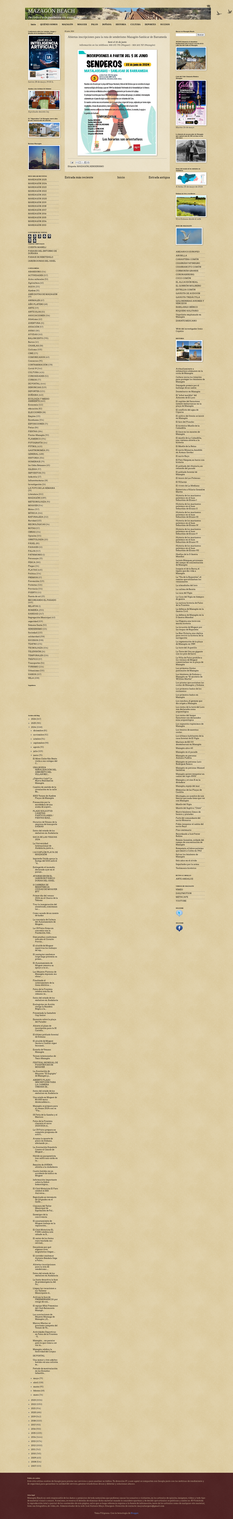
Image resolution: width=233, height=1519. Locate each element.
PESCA (31, 562)
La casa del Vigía (184, 593)
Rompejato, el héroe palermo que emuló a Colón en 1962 (190, 849)
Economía (33, 405)
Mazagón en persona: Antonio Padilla (186, 757)
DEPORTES (150, 24)
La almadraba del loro (186, 585)
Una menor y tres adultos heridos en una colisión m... (45, 1362)
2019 (33, 1416)
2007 (34, 1466)
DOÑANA (106, 24)
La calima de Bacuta (185, 589)
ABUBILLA (181, 256)
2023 (33, 1400)
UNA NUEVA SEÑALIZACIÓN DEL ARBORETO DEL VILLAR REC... (44, 770)
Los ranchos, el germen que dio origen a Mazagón (189, 702)
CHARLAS (33, 346)
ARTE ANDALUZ (184, 879)
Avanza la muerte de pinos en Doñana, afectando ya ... (43, 1140)
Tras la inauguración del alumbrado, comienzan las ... (45, 906)
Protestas (32, 585)
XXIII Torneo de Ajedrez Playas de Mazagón (44, 797)
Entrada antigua (159, 177)
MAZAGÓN (67, 24)
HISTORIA (121, 24)
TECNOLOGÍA (35, 648)
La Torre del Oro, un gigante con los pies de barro (189, 652)
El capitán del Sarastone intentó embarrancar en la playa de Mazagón (188, 403)
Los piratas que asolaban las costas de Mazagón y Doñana (190, 684)
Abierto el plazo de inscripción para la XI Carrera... (45, 1028)
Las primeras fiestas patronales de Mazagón (187, 669)
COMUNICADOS (36, 357)
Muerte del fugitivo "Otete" (188, 808)
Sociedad (32, 633)
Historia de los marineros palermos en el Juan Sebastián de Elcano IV (188, 523)
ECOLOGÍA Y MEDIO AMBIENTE (38, 400)
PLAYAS (32, 570)
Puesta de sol (34, 596)
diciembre (38, 730)
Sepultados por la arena (187, 864)
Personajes (33, 558)
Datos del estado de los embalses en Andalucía (45, 832)
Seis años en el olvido (186, 860)
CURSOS (32, 380)
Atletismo (33, 319)
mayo (36, 1378)
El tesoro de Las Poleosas (188, 478)
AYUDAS (33, 334)
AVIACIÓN (33, 327)
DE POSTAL (34, 384)
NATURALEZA (35, 517)
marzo (36, 1387)
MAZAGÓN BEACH (51, 11)
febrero (37, 1391)
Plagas (31, 566)
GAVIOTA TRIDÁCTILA (188, 297)
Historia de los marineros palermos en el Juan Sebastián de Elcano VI (188, 539)
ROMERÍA (33, 610)
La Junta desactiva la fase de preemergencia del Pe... (45, 1282)
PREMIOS (33, 577)
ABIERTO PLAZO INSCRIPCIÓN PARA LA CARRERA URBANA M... (44, 1083)
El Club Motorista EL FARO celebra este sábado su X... (43, 1232)
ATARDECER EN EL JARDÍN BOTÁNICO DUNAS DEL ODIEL (44, 878)
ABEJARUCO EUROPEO (188, 252)
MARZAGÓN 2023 (37, 187)
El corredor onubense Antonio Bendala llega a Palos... (45, 1258)
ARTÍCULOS (34, 312)
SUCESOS (165, 24)
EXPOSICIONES (36, 424)
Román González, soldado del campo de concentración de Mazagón (190, 842)
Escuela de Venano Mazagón (42, 1051)
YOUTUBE (181, 901)
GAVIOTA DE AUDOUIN (188, 293)
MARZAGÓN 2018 (37, 206)
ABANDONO (34, 272)
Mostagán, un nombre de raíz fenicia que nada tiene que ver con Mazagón (190, 798)
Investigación (35, 484)
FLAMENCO (34, 439)
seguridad (33, 621)
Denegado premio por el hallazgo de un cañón (187, 386)
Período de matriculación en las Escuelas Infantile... (45, 1370)
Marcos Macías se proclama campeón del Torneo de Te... (45, 1325)
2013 (33, 1441)
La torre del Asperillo (186, 648)
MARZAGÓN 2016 (37, 214)
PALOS (94, 24)
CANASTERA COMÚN (187, 259)
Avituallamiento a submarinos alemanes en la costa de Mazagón (189, 371)
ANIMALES (34, 300)
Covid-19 (32, 368)
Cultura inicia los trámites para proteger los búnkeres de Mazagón (190, 379)
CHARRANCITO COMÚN (188, 267)
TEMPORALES (35, 655)
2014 (33, 1437)
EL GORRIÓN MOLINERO (188, 286)
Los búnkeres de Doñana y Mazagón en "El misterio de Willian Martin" (189, 676)
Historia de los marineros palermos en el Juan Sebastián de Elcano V (188, 531)
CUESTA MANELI (37, 247)
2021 (33, 1408)
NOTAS (32, 528)
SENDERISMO (97, 166)
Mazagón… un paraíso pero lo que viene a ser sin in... (45, 1342)
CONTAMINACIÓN (38, 365)
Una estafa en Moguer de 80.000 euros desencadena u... (45, 1099)
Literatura (33, 494)
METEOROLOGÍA (37, 502)
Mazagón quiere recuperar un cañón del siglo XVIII (190, 775)
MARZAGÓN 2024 (37, 183)
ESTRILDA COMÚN (186, 290)
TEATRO (32, 644)
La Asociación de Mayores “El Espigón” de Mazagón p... (45, 1073)
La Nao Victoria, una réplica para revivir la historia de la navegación (189, 635)
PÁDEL (31, 543)
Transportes (34, 663)
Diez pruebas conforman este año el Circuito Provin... (45, 939)
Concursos (33, 361)
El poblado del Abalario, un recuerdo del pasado (189, 467)
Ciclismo (32, 350)
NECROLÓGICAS (36, 524)
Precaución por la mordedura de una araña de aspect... (43, 804)
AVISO (31, 331)
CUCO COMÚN (183, 278)
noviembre (38, 735)
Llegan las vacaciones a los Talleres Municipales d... (44, 1290)
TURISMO (33, 667)
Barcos (31, 342)
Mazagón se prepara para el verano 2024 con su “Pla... (45, 1108)
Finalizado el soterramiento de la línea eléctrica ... (43, 982)
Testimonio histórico (186, 868)
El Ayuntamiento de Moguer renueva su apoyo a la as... (43, 965)
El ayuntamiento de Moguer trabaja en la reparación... (44, 1223)
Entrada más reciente (79, 177)
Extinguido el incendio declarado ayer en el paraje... (44, 869)
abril (36, 1382)
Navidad (32, 521)
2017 (33, 1425)
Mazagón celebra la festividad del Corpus (44, 1350)
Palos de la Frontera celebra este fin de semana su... (43, 991)
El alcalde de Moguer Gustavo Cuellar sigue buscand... (45, 1043)
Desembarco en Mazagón (188, 391)
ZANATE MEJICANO (186, 321)
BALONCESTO (35, 338)
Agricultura (34, 283)
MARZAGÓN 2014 (37, 221)
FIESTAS (32, 431)
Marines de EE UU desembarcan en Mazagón (188, 743)
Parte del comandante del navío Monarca (188, 819)
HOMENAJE (34, 462)
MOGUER (82, 24)
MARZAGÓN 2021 (37, 195)
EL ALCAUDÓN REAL (187, 282)
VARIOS (32, 674)
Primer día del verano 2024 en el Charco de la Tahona (45, 898)
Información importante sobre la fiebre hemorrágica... (45, 1182)
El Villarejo (181, 482)
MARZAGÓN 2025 (37, 179)
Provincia (33, 589)
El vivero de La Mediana (187, 486)
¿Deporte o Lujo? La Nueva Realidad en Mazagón (43, 780)
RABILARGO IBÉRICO (187, 307)
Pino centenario (183, 830)
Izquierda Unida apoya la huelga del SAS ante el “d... (45, 861)
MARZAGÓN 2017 (37, 210)
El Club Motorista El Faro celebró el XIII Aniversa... (45, 1190)
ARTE (31, 308)
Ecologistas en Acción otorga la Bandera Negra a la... (44, 1006)
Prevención (33, 581)
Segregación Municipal (39, 617)
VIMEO (179, 889)
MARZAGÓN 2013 (37, 225)
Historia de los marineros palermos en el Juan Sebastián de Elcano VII (188, 548)
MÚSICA (32, 513)
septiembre (39, 743)
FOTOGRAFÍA (35, 443)
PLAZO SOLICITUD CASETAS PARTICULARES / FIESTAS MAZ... (43, 814)
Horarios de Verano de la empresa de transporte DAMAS (45, 824)
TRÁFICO (33, 659)
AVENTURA (34, 323)
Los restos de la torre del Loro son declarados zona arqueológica (190, 709)
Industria (32, 477)
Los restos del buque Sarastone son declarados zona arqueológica (188, 717)
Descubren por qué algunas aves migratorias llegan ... (44, 1249)
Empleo (32, 416)
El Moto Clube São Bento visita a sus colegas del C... (45, 761)
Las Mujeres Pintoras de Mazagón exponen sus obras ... (45, 974)
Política (32, 574)
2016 (33, 1429)
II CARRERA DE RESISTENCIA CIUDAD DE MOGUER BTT (45, 888)
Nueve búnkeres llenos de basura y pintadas (188, 813)
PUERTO (32, 592)
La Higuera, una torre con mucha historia (188, 622)
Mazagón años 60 (184, 748)
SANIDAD (33, 614)
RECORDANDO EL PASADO (42, 600)
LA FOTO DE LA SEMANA (41, 488)
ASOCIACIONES (36, 315)
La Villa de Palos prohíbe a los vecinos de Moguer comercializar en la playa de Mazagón (189, 661)
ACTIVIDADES (35, 275)
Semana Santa (35, 625)
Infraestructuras (36, 480)
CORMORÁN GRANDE (187, 271)
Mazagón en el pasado (186, 752)
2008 (34, 1462)
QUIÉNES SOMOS (49, 24)
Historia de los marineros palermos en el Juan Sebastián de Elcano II (188, 506)
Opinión (32, 536)
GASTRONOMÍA (36, 450)
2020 (34, 1412)
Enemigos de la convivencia (40, 1215)
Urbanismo (33, 671)
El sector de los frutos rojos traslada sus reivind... (43, 1240)
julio (35, 751)
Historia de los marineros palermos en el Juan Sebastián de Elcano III (188, 514)
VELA (31, 678)
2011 (33, 1449)
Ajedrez (32, 290)
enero (36, 1395)
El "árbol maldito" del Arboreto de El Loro (186, 396)
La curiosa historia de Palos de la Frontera (189, 604)
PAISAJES (33, 547)
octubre (37, 739)
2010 (33, 1454)
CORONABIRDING (185, 274)
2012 (33, 1445)
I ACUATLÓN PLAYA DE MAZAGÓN (45, 853)
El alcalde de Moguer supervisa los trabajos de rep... (45, 948)
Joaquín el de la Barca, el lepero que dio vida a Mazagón (187, 571)
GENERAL (33, 454)
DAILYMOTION (184, 893)
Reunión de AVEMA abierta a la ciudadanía (45, 1166)
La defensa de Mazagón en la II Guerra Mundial (190, 616)
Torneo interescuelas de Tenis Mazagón (44, 1057)
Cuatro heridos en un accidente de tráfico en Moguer (45, 1173)
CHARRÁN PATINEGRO (188, 263)
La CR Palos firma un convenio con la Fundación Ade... (43, 930)
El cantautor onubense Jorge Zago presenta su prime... (45, 956)
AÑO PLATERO (36, 304)
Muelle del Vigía (184, 804)
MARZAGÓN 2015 (37, 217)
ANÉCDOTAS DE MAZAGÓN (42, 294)
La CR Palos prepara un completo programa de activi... (45, 1132)
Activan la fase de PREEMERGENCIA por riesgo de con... (45, 1299)
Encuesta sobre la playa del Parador (44, 1020)
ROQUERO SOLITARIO (187, 311)
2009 (34, 1458)
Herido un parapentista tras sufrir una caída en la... (45, 1158)
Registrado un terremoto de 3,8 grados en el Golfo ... (44, 1199)
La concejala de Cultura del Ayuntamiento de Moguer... (44, 922)
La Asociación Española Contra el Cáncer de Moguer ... (45, 1149)
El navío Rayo (182, 456)
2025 (33, 723)
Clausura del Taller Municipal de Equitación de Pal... (43, 1208)
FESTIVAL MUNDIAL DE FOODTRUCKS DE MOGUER (45, 1064)
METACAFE (182, 897)
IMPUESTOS (34, 473)
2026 (33, 719)
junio (36, 755)
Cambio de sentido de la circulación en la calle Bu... (45, 789)
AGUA (31, 287)
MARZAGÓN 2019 (37, 202)
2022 (33, 1404)
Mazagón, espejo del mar (188, 786)
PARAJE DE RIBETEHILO (40, 257)
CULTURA (135, 24)
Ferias (31, 427)
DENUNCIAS (34, 387)
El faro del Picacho (185, 422)
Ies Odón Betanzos (37, 465)
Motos (31, 509)
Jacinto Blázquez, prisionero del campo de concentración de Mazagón (189, 562)
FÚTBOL (32, 446)
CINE (30, 353)
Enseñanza (33, 420)
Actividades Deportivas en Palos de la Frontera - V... (45, 1334)
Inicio (33, 24)
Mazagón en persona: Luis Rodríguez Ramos (188, 763)
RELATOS (33, 606)
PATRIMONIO (35, 555)
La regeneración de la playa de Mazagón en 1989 (189, 643)
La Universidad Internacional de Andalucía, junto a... (43, 845)
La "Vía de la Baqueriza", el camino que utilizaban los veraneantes (188, 579)
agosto (36, 747)
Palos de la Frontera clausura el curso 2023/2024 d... (42, 1123)
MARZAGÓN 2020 (37, 199)
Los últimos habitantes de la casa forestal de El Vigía (190, 737)
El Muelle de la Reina (186, 446)
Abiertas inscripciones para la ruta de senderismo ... (44, 1266)
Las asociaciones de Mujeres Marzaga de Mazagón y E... (44, 1316)
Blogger (134, 1513)
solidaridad (33, 636)
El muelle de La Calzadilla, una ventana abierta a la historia (189, 440)
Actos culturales (36, 279)
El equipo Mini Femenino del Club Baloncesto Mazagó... (45, 1308)
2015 (33, 1433)
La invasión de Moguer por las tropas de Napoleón (189, 628)
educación (33, 409)
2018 (33, 1421)
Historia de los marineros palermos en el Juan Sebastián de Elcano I (188, 497)
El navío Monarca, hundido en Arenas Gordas (189, 451)
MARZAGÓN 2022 (37, 191)
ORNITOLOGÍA (36, 539)
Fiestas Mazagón (36, 435)
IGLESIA (32, 469)
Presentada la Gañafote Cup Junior (44, 1014)
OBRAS (32, 532)
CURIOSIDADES (36, 376)
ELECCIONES (35, 412)
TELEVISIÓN (34, 651)
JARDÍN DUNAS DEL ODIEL (42, 261)
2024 (34, 727)
